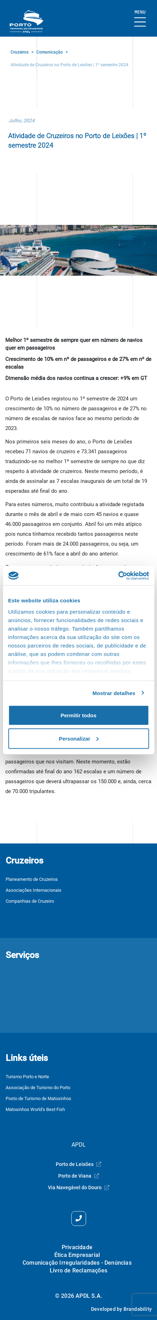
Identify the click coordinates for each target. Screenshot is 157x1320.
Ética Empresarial (77, 1255)
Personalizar (79, 738)
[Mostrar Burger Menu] (140, 18)
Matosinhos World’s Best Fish (35, 1109)
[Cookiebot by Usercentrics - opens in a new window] (118, 575)
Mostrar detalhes (113, 693)
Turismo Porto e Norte (27, 1076)
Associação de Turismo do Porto (38, 1087)
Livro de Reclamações (78, 1270)
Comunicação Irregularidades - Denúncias (77, 1262)
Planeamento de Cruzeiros (32, 879)
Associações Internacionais (33, 890)
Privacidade (77, 1247)
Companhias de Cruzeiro (30, 901)
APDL (79, 1144)
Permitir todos (79, 715)
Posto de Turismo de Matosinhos (38, 1098)
